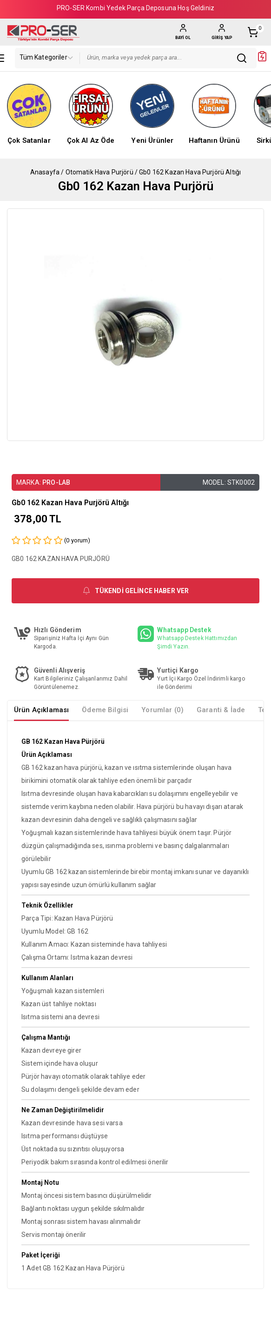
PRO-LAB (56, 482)
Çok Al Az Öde (91, 140)
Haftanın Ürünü (214, 140)
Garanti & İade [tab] (221, 710)
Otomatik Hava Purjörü (99, 172)
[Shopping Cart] (255, 32)
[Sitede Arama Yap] (244, 58)
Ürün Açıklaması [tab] (41, 710)
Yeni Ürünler (152, 140)
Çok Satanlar (29, 140)
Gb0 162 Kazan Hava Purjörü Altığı (190, 172)
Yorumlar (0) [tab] (162, 710)
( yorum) (77, 540)
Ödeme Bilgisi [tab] (105, 710)
